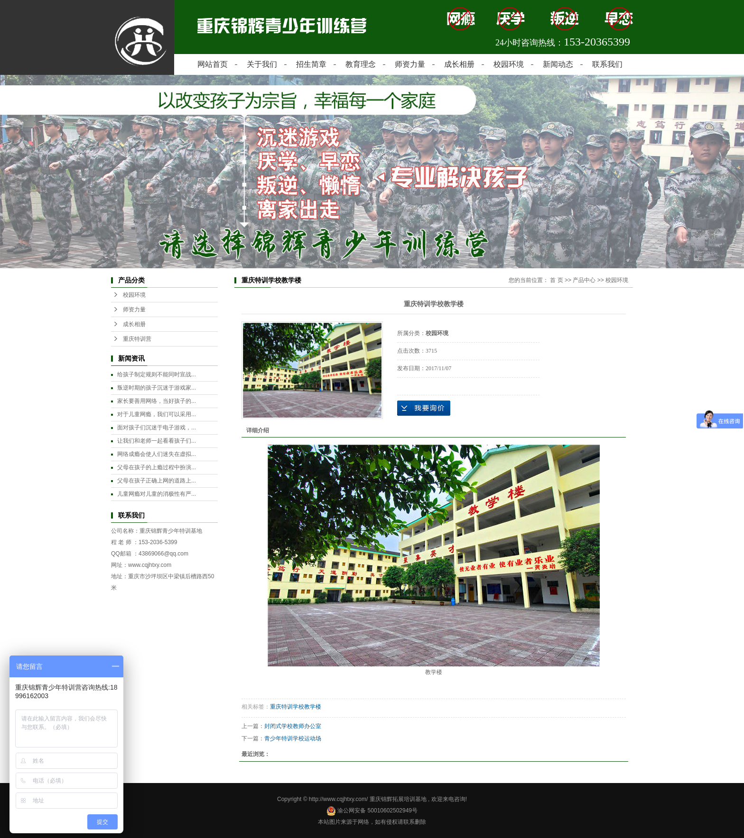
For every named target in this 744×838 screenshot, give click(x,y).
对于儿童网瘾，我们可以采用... (156, 414)
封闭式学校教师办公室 (292, 726)
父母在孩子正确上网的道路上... (156, 480)
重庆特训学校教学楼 (295, 706)
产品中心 (584, 280)
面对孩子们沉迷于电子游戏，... (156, 427)
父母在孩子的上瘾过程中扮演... (156, 467)
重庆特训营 (137, 339)
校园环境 (508, 64)
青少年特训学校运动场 (292, 738)
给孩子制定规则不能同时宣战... (156, 374)
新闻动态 (558, 64)
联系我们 (607, 64)
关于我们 (262, 64)
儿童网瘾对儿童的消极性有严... (156, 494)
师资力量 (410, 64)
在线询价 (423, 408)
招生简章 (311, 64)
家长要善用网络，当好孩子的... (156, 401)
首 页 (556, 280)
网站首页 (212, 64)
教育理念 (360, 64)
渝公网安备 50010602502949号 (372, 810)
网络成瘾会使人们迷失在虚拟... (156, 454)
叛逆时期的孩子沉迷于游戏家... (156, 387)
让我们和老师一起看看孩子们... (156, 440)
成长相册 (459, 64)
